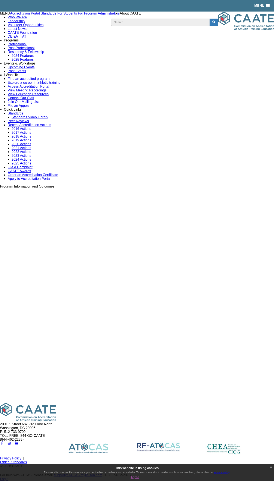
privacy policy (221, 472)
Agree (135, 477)
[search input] (160, 22)
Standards (49, 13)
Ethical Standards (13, 462)
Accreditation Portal (25, 13)
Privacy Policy (10, 458)
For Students (67, 13)
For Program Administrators (99, 13)
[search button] (214, 22)
